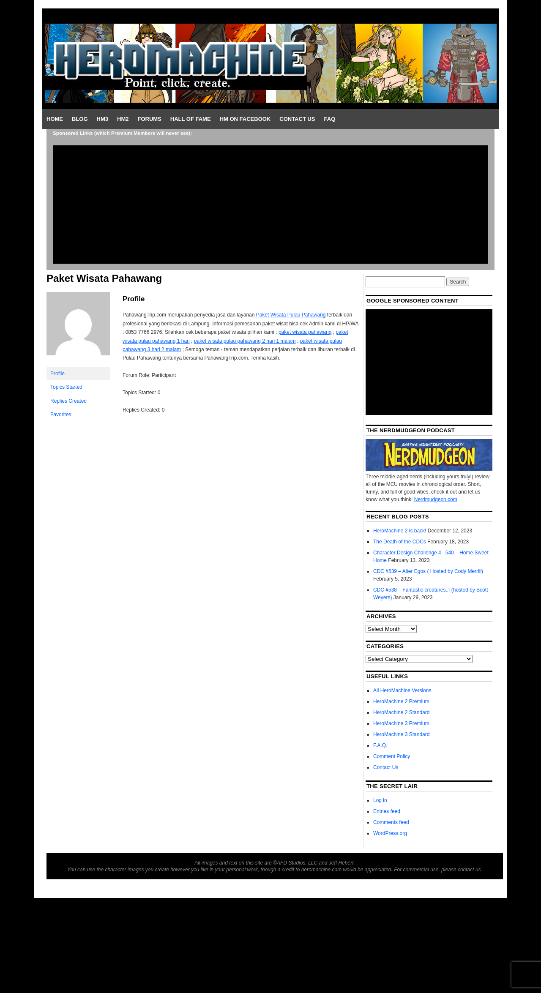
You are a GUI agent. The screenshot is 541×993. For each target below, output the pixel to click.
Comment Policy (391, 756)
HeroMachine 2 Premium (401, 701)
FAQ (330, 119)
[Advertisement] (270, 204)
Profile (57, 373)
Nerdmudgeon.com (435, 499)
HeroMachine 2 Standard (401, 712)
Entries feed (386, 811)
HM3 (102, 119)
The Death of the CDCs (399, 542)
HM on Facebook (245, 119)
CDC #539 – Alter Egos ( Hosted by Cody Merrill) (428, 571)
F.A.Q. (380, 745)
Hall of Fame (190, 119)
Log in (380, 800)
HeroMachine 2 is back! (399, 531)
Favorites (60, 414)
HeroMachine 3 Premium (401, 723)
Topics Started (66, 387)
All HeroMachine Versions (402, 690)
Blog (80, 119)
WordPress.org (390, 833)
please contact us (461, 870)
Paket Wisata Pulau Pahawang (291, 315)
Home (54, 119)
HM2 (122, 119)
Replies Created (68, 401)
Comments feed (391, 822)
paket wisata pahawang (305, 332)
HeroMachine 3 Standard (401, 734)
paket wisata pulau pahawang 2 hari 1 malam (245, 341)
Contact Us (297, 119)
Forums (149, 119)
